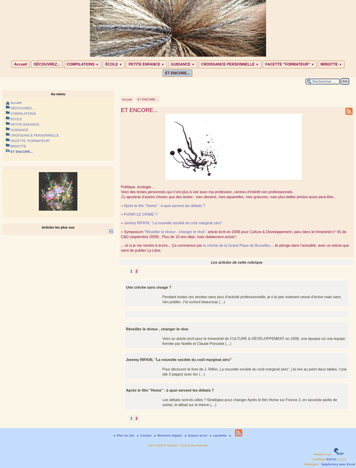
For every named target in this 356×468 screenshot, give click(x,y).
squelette (218, 435)
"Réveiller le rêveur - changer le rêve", (175, 232)
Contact (144, 435)
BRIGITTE (331, 64)
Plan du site (124, 435)
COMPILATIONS (83, 64)
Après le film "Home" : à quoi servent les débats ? (164, 206)
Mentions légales (168, 435)
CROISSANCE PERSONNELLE (230, 64)
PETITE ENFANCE (146, 64)
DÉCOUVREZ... (47, 64)
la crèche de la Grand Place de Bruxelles (236, 245)
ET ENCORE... (177, 73)
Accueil (20, 64)
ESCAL (331, 459)
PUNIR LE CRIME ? (140, 214)
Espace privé (196, 435)
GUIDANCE (183, 64)
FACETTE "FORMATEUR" (289, 64)
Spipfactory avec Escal (338, 464)
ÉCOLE (113, 64)
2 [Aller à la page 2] (137, 271)
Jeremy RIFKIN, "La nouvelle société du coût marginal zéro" (173, 223)
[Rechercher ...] (323, 81)
